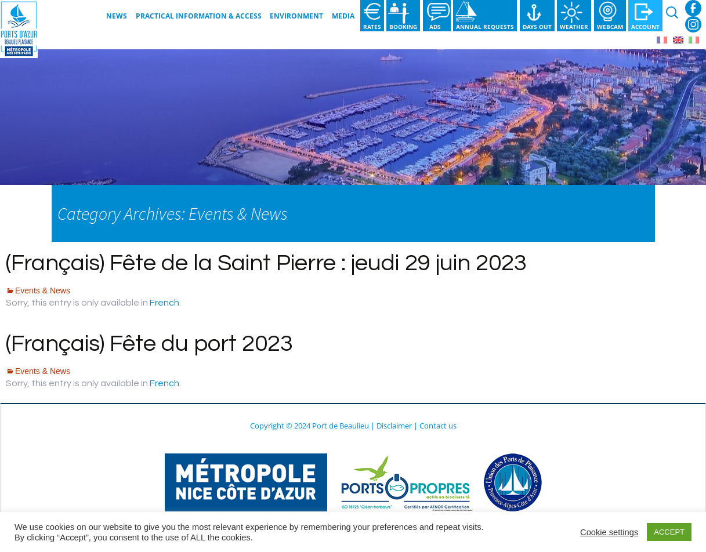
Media (343, 16)
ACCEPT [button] (669, 532)
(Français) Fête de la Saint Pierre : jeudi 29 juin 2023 (266, 263)
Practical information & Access (199, 16)
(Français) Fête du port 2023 (149, 343)
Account (645, 27)
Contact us (438, 425)
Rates (372, 27)
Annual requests (485, 27)
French (164, 302)
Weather (574, 27)
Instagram (693, 24)
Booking (403, 27)
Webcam (610, 27)
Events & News (42, 290)
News (116, 16)
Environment (296, 16)
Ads (437, 27)
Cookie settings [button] (609, 532)
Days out (537, 27)
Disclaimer (394, 425)
